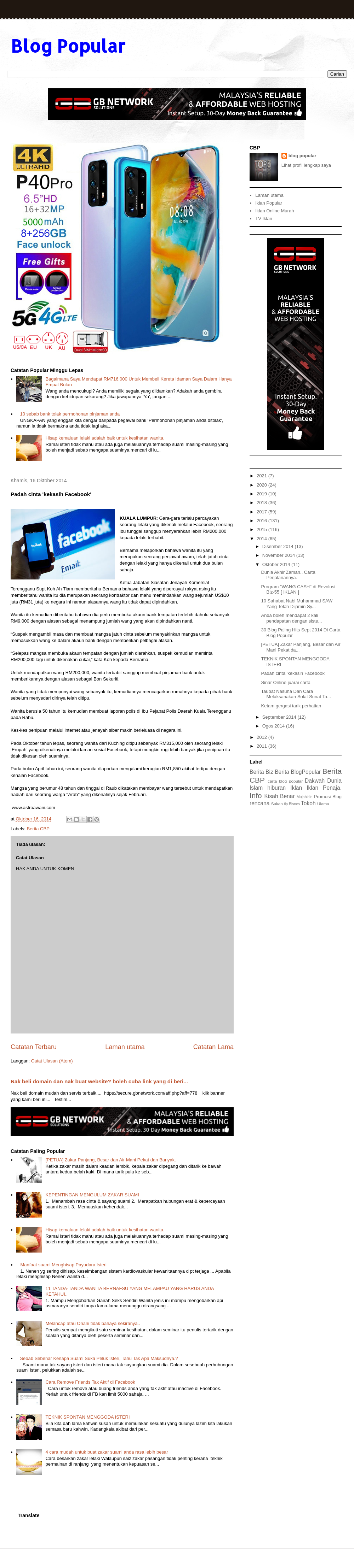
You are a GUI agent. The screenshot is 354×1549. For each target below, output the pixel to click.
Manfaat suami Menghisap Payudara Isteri (63, 1264)
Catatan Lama (213, 1046)
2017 (262, 511)
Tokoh (308, 803)
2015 (262, 529)
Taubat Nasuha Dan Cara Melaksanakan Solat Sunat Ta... (296, 694)
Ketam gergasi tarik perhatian (291, 705)
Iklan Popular (268, 203)
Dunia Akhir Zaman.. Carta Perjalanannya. (288, 575)
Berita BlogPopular (298, 772)
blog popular (302, 155)
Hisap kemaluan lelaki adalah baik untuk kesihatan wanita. (104, 438)
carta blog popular (285, 781)
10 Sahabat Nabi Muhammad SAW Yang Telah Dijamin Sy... (296, 603)
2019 (262, 493)
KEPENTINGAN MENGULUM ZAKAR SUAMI (92, 1194)
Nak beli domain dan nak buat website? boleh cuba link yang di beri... (99, 1081)
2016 (262, 520)
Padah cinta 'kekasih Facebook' (293, 673)
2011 (262, 746)
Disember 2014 (278, 546)
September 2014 (280, 717)
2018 (262, 502)
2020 (262, 485)
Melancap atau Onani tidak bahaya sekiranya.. (92, 1323)
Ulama (323, 803)
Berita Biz (261, 772)
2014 (262, 538)
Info (256, 795)
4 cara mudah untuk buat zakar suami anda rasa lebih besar (106, 1452)
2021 (262, 475)
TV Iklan (263, 218)
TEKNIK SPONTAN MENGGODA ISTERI (87, 1417)
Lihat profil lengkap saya (306, 165)
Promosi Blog (328, 796)
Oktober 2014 (276, 564)
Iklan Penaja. (324, 788)
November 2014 (279, 555)
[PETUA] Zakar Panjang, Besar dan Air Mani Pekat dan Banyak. (110, 1159)
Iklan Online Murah (274, 210)
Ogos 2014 (274, 726)
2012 (262, 737)
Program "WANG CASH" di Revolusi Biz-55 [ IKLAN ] (298, 589)
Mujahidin (304, 797)
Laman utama (124, 1046)
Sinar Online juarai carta (285, 682)
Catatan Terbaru (34, 1046)
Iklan (296, 788)
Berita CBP (38, 828)
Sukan (277, 803)
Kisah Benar (279, 796)
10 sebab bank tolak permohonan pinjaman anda (70, 414)
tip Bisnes (292, 804)
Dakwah (315, 781)
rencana (259, 803)
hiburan (276, 788)
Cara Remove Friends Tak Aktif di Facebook (90, 1382)
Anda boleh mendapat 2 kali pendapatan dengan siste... (291, 618)
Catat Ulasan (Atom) (52, 1061)
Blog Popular (68, 45)
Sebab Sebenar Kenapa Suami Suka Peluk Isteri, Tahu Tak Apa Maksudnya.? (99, 1358)
